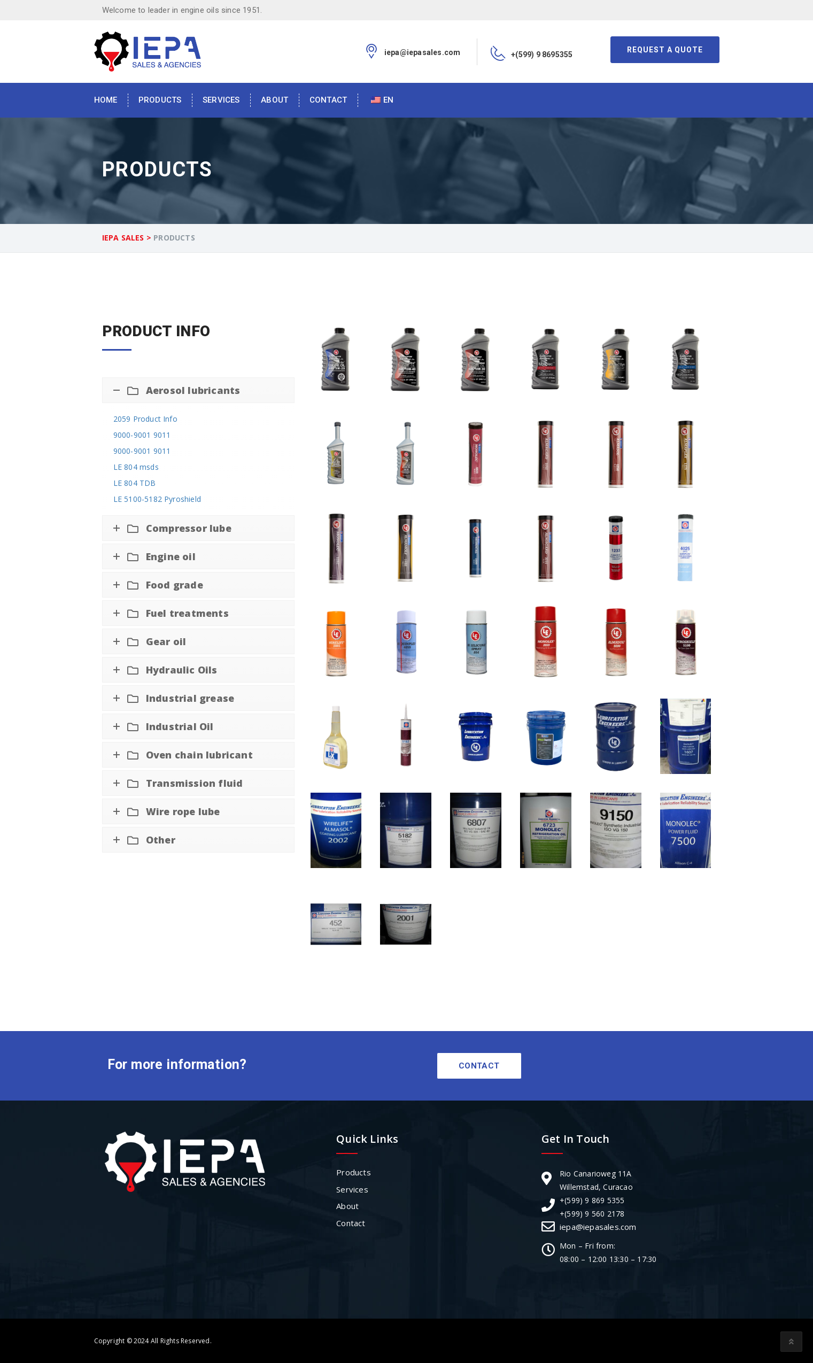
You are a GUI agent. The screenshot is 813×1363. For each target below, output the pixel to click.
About (274, 100)
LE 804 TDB (134, 483)
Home (106, 100)
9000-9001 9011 (142, 435)
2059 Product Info (145, 419)
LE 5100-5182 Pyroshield (157, 499)
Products (159, 100)
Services (221, 100)
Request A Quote (665, 49)
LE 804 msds (136, 467)
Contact (328, 100)
